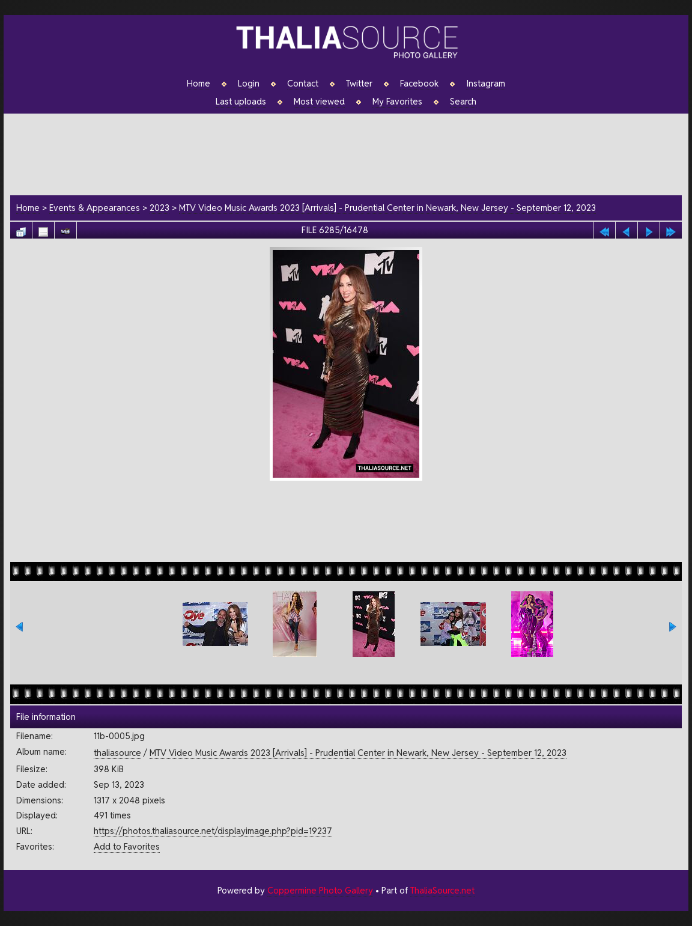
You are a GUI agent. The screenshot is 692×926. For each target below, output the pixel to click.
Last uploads (241, 101)
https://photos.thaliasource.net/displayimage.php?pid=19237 (213, 830)
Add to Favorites (127, 846)
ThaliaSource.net (442, 890)
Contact (302, 83)
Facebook (419, 83)
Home (198, 83)
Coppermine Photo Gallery (320, 890)
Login (249, 83)
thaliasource (117, 752)
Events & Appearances (94, 207)
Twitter (359, 83)
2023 (159, 207)
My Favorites (397, 101)
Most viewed (319, 101)
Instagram (485, 83)
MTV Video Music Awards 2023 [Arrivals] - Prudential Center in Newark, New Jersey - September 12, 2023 (387, 207)
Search (463, 101)
